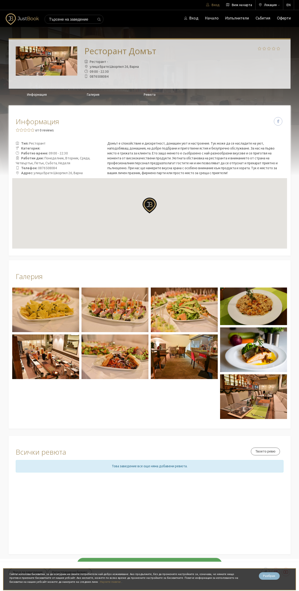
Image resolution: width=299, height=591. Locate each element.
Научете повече (111, 581)
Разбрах (269, 576)
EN (289, 5)
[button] (150, 205)
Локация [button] (269, 5)
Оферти (284, 18)
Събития (263, 18)
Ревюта (149, 94)
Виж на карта (239, 5)
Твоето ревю (265, 451)
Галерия (93, 94)
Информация (37, 94)
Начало (212, 18)
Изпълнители (237, 18)
